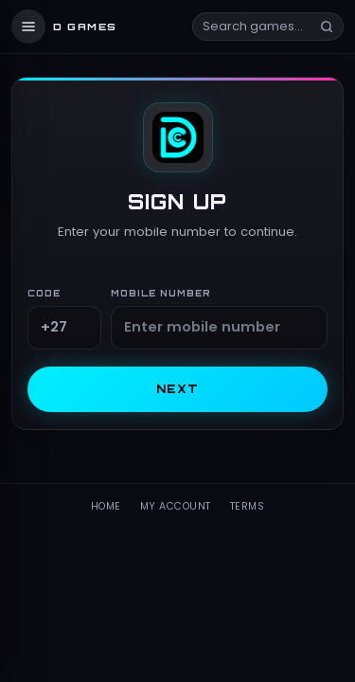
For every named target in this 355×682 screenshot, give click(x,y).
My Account (175, 506)
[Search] (326, 26)
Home (106, 506)
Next (178, 389)
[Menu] (28, 26)
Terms (247, 506)
